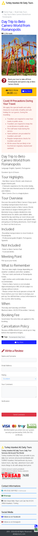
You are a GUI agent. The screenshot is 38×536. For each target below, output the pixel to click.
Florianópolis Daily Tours (17, 337)
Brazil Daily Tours (21, 12)
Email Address (7, 366)
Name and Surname (9, 356)
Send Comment (19, 415)
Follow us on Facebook (11, 517)
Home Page (7, 12)
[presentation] (17, 407)
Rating (4, 375)
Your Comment (7, 384)
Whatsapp (6, 496)
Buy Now (26, 91)
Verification (6, 401)
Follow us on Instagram (11, 522)
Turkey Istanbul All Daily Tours (17, 3)
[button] (4, 55)
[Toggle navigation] (4, 6)
